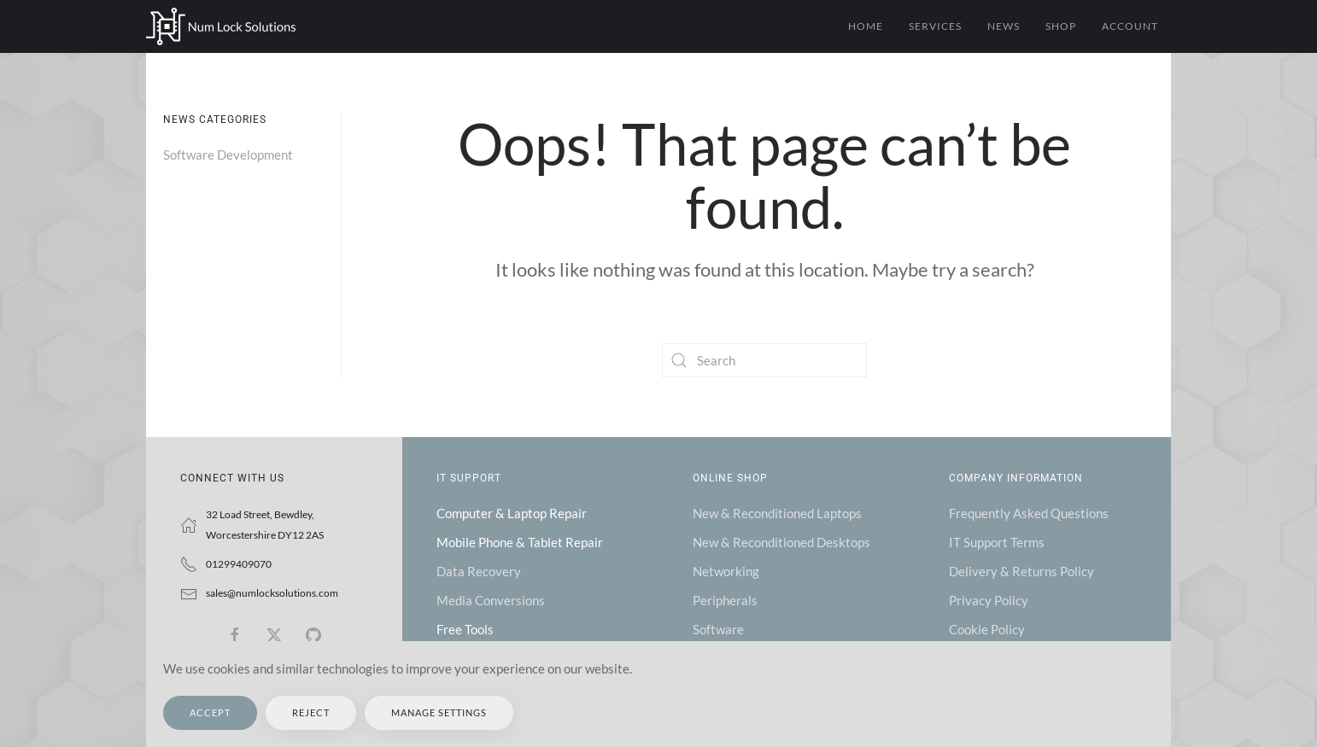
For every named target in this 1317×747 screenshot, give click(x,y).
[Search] (764, 360)
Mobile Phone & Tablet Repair (519, 542)
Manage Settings (439, 712)
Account (1130, 26)
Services (935, 26)
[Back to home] (221, 26)
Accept (210, 712)
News (1003, 26)
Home (865, 26)
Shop (1060, 26)
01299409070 (239, 563)
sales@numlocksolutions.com (272, 593)
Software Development (228, 154)
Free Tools (465, 629)
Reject (311, 712)
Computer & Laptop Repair (511, 513)
